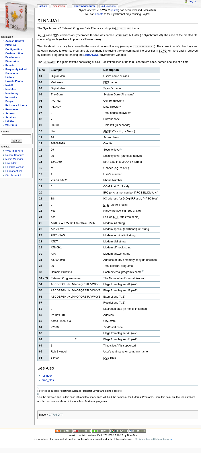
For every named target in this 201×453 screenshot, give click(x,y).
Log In (192, 1)
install (114, 10)
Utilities (9, 121)
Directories (12, 61)
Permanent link (13, 171)
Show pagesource (85, 6)
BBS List (10, 45)
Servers (10, 113)
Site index (10, 163)
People (9, 101)
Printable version (14, 167)
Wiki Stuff (11, 125)
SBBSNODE (91, 54)
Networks (11, 97)
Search (5, 131)
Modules (10, 89)
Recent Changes (14, 155)
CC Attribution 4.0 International (152, 439)
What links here (14, 150)
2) (143, 271)
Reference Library (16, 105)
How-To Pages (14, 81)
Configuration (13, 49)
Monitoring (11, 93)
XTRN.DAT (56, 414)
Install (9, 85)
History (9, 77)
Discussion (59, 6)
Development (13, 57)
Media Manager (14, 159)
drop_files (48, 380)
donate (99, 14)
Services (10, 117)
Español (10, 65)
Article (43, 6)
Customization (14, 53)
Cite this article (13, 175)
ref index (47, 375)
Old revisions (108, 6)
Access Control (14, 41)
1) (121, 148)
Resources (11, 109)
